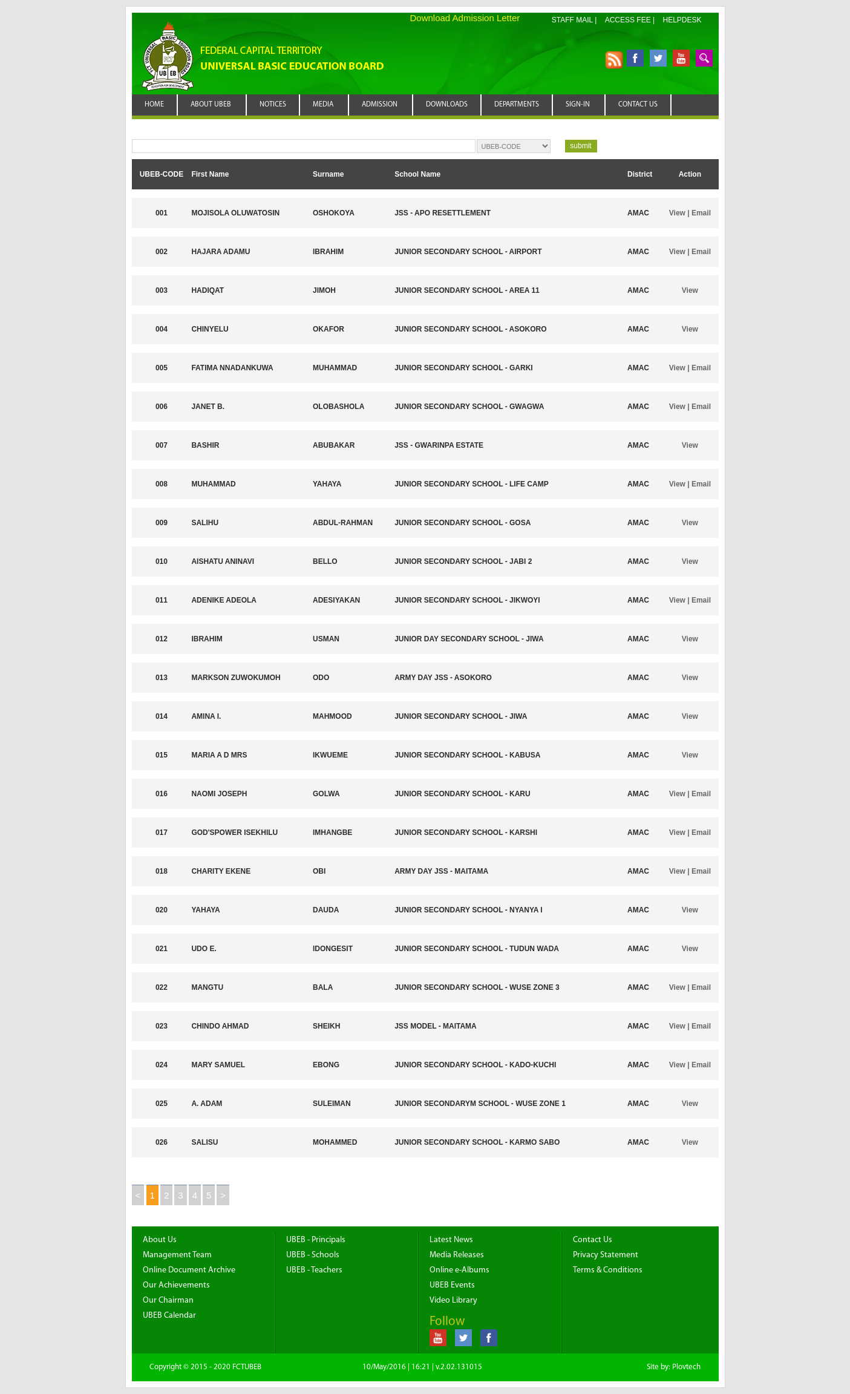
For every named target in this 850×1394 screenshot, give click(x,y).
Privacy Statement (605, 1255)
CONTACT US (638, 104)
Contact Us (592, 1240)
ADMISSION (379, 104)
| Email (698, 213)
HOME (154, 104)
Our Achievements (176, 1285)
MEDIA (323, 104)
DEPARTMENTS (516, 104)
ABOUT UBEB (211, 104)
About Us (160, 1240)
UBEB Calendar (169, 1315)
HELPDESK (681, 20)
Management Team (177, 1255)
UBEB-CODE (162, 174)
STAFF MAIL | (574, 20)
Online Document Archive (189, 1270)
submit (580, 146)
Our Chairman (168, 1300)
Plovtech (686, 1367)
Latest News (451, 1240)
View (677, 213)
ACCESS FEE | (630, 20)
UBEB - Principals (315, 1240)
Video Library (453, 1300)
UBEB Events (452, 1285)
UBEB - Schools (312, 1255)
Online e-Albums (459, 1270)
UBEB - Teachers (314, 1270)
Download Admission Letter (465, 18)
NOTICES (273, 104)
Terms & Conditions (607, 1270)
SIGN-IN (578, 104)
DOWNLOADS (447, 104)
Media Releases (457, 1255)
